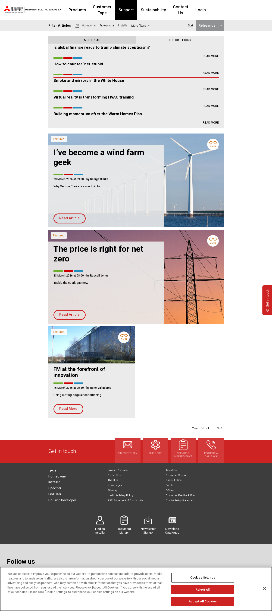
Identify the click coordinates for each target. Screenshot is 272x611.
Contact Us (202, 9)
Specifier (54, 488)
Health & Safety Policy (120, 495)
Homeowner (57, 476)
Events (169, 485)
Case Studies (173, 480)
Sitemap (112, 490)
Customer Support (176, 475)
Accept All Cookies (203, 604)
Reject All (203, 592)
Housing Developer (62, 500)
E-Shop (170, 490)
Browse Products (118, 470)
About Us (171, 470)
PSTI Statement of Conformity (125, 500)
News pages (115, 485)
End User (54, 494)
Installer (54, 482)
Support (145, 9)
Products (86, 9)
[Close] (264, 591)
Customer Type (116, 9)
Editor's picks (180, 40)
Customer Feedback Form (181, 495)
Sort (190, 25)
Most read (92, 40)
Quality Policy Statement (180, 500)
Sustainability (172, 9)
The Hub (113, 480)
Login (225, 9)
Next (220, 428)
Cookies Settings (202, 580)
